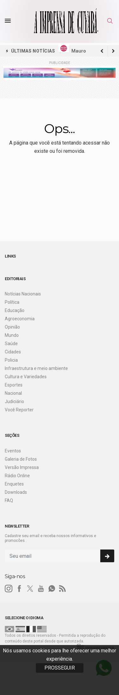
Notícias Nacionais (23, 293)
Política (12, 302)
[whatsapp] (52, 588)
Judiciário (14, 401)
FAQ (9, 500)
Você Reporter (19, 409)
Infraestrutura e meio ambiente (36, 368)
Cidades (13, 351)
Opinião (12, 327)
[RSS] (62, 588)
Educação (14, 310)
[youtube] (41, 588)
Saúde (11, 343)
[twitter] (30, 588)
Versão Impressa (22, 467)
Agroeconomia (20, 318)
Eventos (13, 450)
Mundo (12, 335)
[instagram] (8, 588)
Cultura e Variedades (26, 376)
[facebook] (19, 588)
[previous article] (113, 51)
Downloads (16, 492)
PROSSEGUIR (59, 668)
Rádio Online (17, 475)
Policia (11, 360)
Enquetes (14, 483)
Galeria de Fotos (21, 459)
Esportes (14, 384)
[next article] (102, 51)
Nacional (13, 393)
